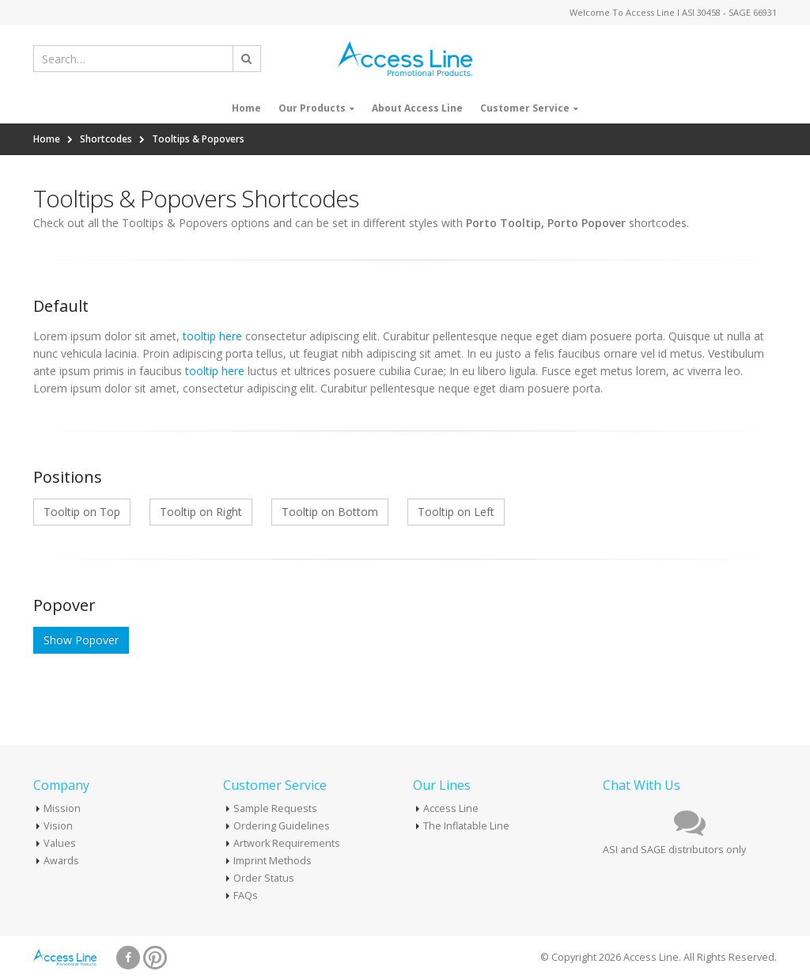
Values (60, 843)
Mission (62, 808)
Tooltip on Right (201, 511)
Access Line (451, 808)
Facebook (128, 958)
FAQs (245, 895)
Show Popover (81, 639)
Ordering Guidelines (281, 826)
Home (246, 108)
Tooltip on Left (456, 511)
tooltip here (212, 335)
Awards (61, 860)
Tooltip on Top (82, 511)
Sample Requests (275, 808)
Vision (58, 826)
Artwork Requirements (286, 843)
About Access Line (417, 108)
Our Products (312, 108)
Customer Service (525, 108)
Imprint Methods (272, 860)
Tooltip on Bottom (330, 511)
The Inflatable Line (466, 826)
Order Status (263, 878)
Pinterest (155, 958)
